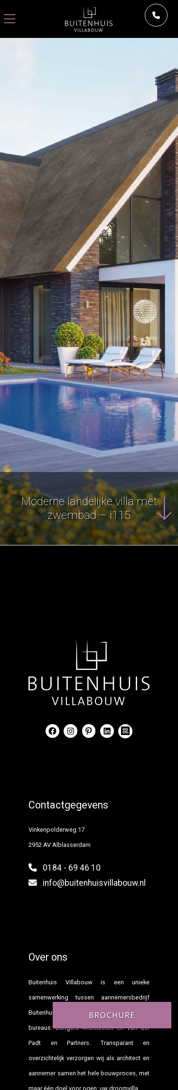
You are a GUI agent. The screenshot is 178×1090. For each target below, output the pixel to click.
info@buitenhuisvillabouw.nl (94, 883)
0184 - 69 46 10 (72, 867)
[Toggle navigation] (10, 19)
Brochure (112, 1015)
